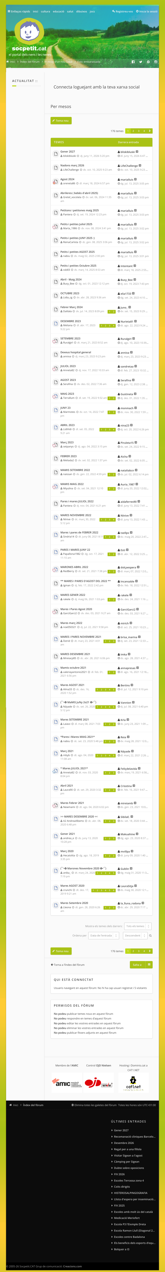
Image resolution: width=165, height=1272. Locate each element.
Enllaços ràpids (20, 11)
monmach (127, 404)
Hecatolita (69, 851)
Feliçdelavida (129, 764)
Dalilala (67, 307)
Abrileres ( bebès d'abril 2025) (79, 189)
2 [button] (133, 126)
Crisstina (126, 782)
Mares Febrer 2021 (72, 798)
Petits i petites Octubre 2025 (78, 261)
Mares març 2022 (71, 618)
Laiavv (66, 719)
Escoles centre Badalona (129, 1232)
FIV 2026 (119, 1170)
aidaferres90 (129, 497)
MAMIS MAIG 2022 (72, 480)
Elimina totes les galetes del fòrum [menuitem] (95, 1101)
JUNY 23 (65, 403)
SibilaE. (125, 812)
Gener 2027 (67, 147)
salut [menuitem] (70, 11)
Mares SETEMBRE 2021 (74, 715)
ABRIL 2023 (67, 421)
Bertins (125, 681)
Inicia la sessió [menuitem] (148, 11)
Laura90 (68, 785)
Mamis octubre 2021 (73, 663)
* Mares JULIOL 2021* (74, 764)
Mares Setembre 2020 (74, 898)
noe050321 (69, 623)
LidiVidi (67, 425)
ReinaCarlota (70, 238)
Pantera (67, 210)
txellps (125, 528)
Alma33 (67, 685)
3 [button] (138, 126)
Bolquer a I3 (121, 1245)
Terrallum (68, 393)
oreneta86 (69, 179)
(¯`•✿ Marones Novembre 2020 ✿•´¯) (83, 864)
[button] (150, 126)
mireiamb (127, 799)
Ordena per (95, 931)
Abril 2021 (66, 781)
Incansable (127, 577)
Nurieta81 (127, 317)
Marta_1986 (70, 224)
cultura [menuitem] (45, 11)
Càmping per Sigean (126, 1157)
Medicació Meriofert (127, 1213)
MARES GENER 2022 (72, 590)
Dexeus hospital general (75, 348)
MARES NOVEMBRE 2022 (75, 511)
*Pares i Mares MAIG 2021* (77, 732)
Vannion (126, 698)
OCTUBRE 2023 (69, 289)
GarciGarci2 (70, 609)
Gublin (125, 864)
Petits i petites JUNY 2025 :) (77, 233)
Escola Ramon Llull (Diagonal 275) (135, 1226)
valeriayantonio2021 (75, 667)
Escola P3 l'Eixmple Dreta (130, 1220)
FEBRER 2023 (68, 452)
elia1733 (126, 289)
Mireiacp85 (69, 654)
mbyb (66, 751)
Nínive (66, 515)
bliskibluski (69, 151)
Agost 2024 (67, 175)
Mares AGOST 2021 (72, 680)
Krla (123, 715)
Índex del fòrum (33, 1101)
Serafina (68, 379)
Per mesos (61, 102)
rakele (66, 595)
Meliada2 (68, 456)
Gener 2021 (67, 829)
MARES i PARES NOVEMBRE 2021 (80, 632)
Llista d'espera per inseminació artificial (135, 1195)
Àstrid (66, 636)
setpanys (68, 442)
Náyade (67, 702)
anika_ (66, 868)
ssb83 (66, 265)
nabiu (66, 251)
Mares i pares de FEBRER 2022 (79, 528)
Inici (15, 1101)
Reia (123, 733)
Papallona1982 (71, 549)
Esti (123, 546)
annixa (67, 352)
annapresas (128, 664)
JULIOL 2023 (68, 362)
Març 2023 (67, 438)
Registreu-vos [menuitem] (124, 11)
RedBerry (68, 567)
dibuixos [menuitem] (81, 11)
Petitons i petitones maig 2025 (79, 206)
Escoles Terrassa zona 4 (129, 1176)
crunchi (67, 885)
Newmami (69, 802)
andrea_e (68, 834)
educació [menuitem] (58, 11)
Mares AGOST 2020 (72, 881)
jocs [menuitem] (92, 11)
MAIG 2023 (67, 389)
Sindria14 (68, 532)
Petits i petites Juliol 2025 (76, 220)
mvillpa (125, 847)
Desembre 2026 (124, 1138)
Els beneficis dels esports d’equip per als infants (135, 1238)
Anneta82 (68, 366)
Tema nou (62, 116)
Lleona (67, 903)
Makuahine (128, 830)
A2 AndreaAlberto (73, 816)
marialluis (127, 175)
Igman (66, 581)
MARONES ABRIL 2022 (74, 563)
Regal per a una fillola (127, 1145)
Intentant (127, 262)
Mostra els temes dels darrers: (118, 922)
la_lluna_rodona (131, 899)
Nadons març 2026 (72, 161)
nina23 (125, 421)
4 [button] (144, 126)
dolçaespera (128, 563)
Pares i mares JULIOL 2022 (77, 497)
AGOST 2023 (68, 375)
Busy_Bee (68, 279)
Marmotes (69, 407)
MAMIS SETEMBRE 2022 (75, 466)
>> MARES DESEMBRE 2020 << (79, 812)
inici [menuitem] (35, 11)
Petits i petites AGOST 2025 (77, 247)
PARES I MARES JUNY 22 (75, 545)
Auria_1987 (128, 480)
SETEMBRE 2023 (70, 334)
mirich (125, 619)
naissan (67, 470)
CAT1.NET (133, 1066)
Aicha (124, 452)
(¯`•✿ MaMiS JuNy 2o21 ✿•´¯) (78, 698)
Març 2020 (67, 847)
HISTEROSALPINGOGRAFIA (130, 1188)
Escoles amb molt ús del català (133, 1207)
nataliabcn (127, 466)
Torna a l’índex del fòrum (69, 960)
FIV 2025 (119, 1201)
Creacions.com (72, 1262)
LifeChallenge (71, 165)
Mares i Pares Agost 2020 (76, 605)
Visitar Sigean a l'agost (128, 1151)
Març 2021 (67, 747)
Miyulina (68, 484)
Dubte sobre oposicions (129, 1163)
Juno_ (124, 303)
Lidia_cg (67, 293)
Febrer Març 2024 (71, 303)
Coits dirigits (122, 1182)
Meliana (67, 321)
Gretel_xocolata (72, 193)
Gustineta (127, 390)
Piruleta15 (127, 438)
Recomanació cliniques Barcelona (135, 1132)
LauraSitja (127, 882)
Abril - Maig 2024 (71, 275)
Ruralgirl (68, 338)
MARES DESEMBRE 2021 (75, 650)
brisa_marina (129, 633)
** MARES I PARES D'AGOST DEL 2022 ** (85, 577)
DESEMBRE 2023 (70, 317)
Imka (124, 650)
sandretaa (127, 362)
